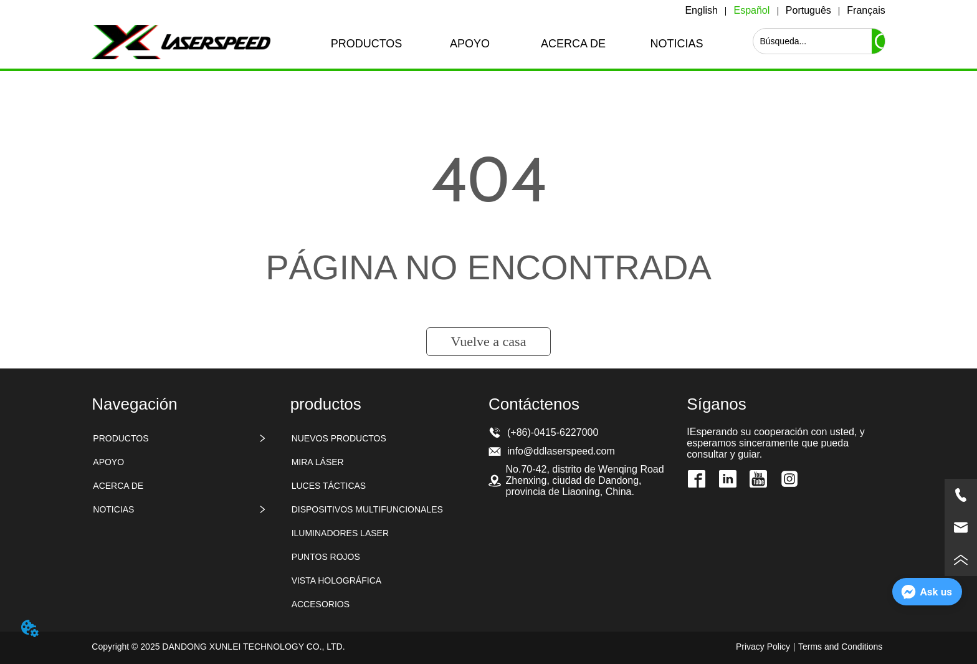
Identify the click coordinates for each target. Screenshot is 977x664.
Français (866, 10)
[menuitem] (366, 43)
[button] (366, 44)
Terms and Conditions (840, 647)
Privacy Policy (763, 647)
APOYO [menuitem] (470, 43)
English (701, 10)
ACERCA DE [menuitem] (573, 43)
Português (808, 10)
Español (751, 10)
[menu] (521, 43)
